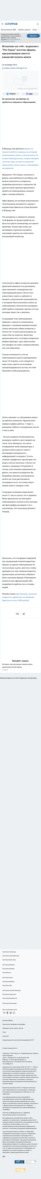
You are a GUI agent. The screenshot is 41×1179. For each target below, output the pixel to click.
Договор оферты (8, 1020)
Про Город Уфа (7, 985)
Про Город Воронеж (9, 965)
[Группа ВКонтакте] (4, 1013)
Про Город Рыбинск (9, 981)
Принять (33, 36)
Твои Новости (7, 972)
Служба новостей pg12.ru (14, 68)
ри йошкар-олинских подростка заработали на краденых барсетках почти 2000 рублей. (19, 597)
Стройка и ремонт (24, 30)
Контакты (6, 1036)
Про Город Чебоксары (9, 952)
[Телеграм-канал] (11, 94)
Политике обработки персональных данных (10, 40)
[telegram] (24, 613)
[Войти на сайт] (38, 24)
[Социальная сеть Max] (30, 94)
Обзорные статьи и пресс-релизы (13, 1028)
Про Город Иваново (9, 968)
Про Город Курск (8, 977)
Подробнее (6, 1109)
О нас (4, 1032)
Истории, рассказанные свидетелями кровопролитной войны (20, 667)
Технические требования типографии (14, 1024)
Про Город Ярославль (9, 960)
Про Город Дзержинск (9, 994)
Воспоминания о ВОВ (8, 30)
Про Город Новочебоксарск (11, 956)
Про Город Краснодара (10, 1003)
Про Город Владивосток (10, 998)
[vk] (17, 613)
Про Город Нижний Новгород (12, 990)
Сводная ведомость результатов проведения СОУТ (18, 1040)
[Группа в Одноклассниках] (7, 1013)
